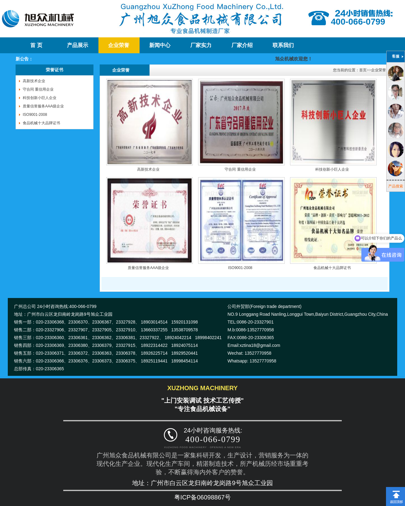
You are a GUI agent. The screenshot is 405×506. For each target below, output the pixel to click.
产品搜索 (395, 186)
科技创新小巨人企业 (39, 98)
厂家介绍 (242, 45)
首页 (363, 70)
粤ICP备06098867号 (202, 497)
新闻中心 (159, 45)
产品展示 (77, 45)
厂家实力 (201, 45)
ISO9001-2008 (35, 114)
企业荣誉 (118, 45)
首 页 (36, 45)
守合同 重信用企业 (38, 89)
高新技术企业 (34, 81)
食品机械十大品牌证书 (41, 123)
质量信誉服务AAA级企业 (43, 106)
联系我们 (283, 45)
